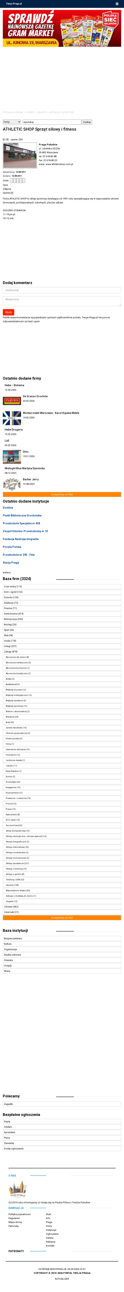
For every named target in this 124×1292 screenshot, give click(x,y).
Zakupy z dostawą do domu (19, 896)
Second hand (12, 825)
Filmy (8, 744)
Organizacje (10, 949)
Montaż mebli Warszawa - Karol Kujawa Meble (51, 412)
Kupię (7, 1121)
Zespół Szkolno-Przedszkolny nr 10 (25, 531)
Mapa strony (15, 1222)
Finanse (8, 608)
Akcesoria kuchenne (16, 668)
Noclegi (8, 624)
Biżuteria (10, 717)
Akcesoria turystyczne (17, 673)
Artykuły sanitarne (14, 700)
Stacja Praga (11, 562)
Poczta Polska (12, 546)
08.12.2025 (10, 473)
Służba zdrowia (12, 954)
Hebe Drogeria (14, 429)
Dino (26, 451)
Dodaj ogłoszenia (13, 1148)
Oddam (8, 1126)
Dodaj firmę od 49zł (62, 494)
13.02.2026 (10, 434)
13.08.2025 (29, 484)
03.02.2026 (10, 445)
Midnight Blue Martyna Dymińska (25, 468)
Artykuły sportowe (62, 112)
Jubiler (9, 766)
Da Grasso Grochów (35, 396)
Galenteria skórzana (16, 749)
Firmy (30, 112)
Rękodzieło (11, 814)
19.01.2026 (29, 456)
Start (48, 1214)
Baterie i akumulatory (16, 711)
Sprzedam (9, 1132)
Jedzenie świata (14, 760)
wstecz (7, 572)
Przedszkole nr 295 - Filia (19, 554)
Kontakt (50, 1245)
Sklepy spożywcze (15, 863)
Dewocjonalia (12, 738)
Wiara (7, 971)
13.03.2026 (10, 389)
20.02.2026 (29, 400)
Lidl (7, 440)
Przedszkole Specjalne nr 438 (21, 523)
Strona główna (13, 112)
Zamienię (9, 1143)
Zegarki (9, 901)
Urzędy (8, 965)
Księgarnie (11, 787)
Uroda (7, 641)
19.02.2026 (29, 417)
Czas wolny (10, 586)
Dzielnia (8, 507)
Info (48, 1218)
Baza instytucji (15, 930)
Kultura (7, 943)
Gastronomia (11, 613)
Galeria (49, 1237)
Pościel (10, 804)
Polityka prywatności (19, 1214)
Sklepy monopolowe (16, 858)
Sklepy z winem (13, 874)
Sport (7, 630)
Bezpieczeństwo (13, 938)
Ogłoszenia (52, 1233)
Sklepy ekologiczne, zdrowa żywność (24, 836)
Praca (7, 1137)
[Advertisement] (62, 75)
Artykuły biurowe (14, 690)
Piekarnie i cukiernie (16, 798)
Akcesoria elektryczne (17, 662)
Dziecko (8, 597)
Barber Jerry (31, 479)
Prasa (8, 809)
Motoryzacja (10, 619)
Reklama (50, 1241)
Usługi (7, 646)
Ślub (6, 635)
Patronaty (13, 1226)
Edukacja (9, 603)
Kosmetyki (11, 782)
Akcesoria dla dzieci (16, 657)
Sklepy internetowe (15, 847)
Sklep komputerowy (16, 831)
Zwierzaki (9, 912)
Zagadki (8, 1104)
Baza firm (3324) (17, 578)
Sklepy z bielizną (14, 869)
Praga (49, 1222)
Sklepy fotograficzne (16, 842)
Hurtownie (11, 755)
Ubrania (10, 885)
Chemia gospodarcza (16, 733)
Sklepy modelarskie (16, 852)
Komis (9, 776)
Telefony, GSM (13, 879)
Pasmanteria (12, 793)
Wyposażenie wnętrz (16, 890)
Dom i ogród (10, 592)
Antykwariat (11, 684)
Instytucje (51, 1230)
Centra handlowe (14, 728)
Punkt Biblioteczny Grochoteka (22, 515)
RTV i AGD (11, 820)
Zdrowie (8, 906)
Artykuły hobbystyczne (17, 695)
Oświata (8, 960)
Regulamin (14, 1218)
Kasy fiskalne (12, 771)
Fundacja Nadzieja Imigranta (21, 539)
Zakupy (41, 112)
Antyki (9, 679)
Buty (8, 722)
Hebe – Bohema (14, 385)
